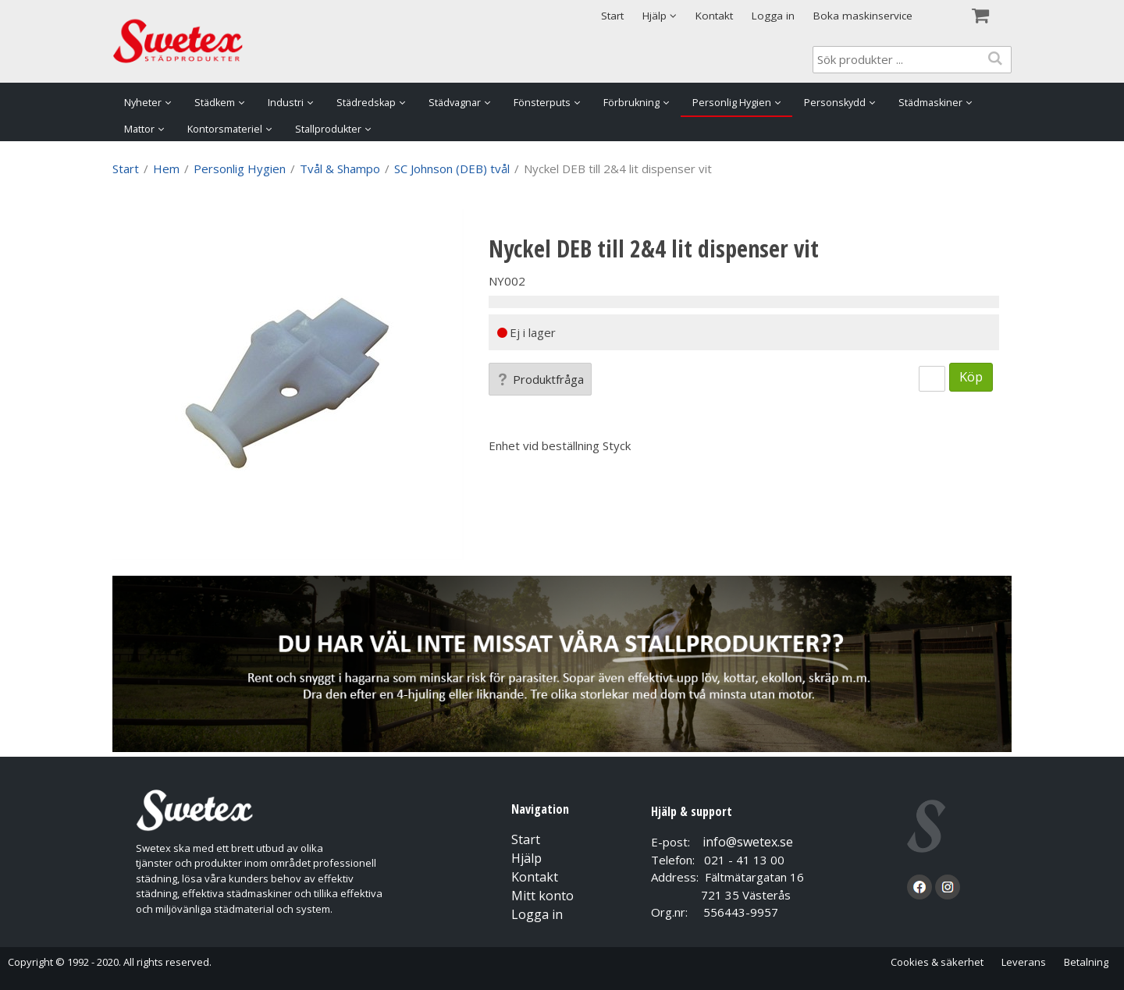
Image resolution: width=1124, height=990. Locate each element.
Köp (971, 376)
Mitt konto (542, 895)
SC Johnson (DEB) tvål (452, 168)
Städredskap (366, 102)
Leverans (1023, 962)
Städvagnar (455, 102)
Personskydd (835, 102)
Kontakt (714, 16)
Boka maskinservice (862, 16)
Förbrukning (631, 102)
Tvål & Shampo (340, 168)
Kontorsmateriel (224, 129)
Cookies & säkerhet (937, 962)
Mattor (139, 129)
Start (612, 16)
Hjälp (526, 858)
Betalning (1086, 962)
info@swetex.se (747, 841)
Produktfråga (540, 379)
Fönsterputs (542, 102)
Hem (166, 168)
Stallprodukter (328, 129)
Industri (286, 102)
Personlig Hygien (731, 102)
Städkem (214, 102)
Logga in (773, 16)
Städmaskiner (930, 102)
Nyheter (143, 102)
